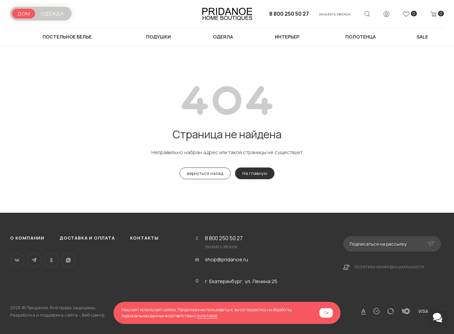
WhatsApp (68, 260)
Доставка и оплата (87, 238)
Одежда (52, 13)
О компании (27, 238)
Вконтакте (17, 260)
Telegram (34, 260)
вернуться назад (205, 173)
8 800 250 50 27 (289, 13)
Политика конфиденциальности (389, 267)
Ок (326, 313)
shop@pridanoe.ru (226, 259)
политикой (207, 316)
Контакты (144, 238)
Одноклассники (51, 260)
